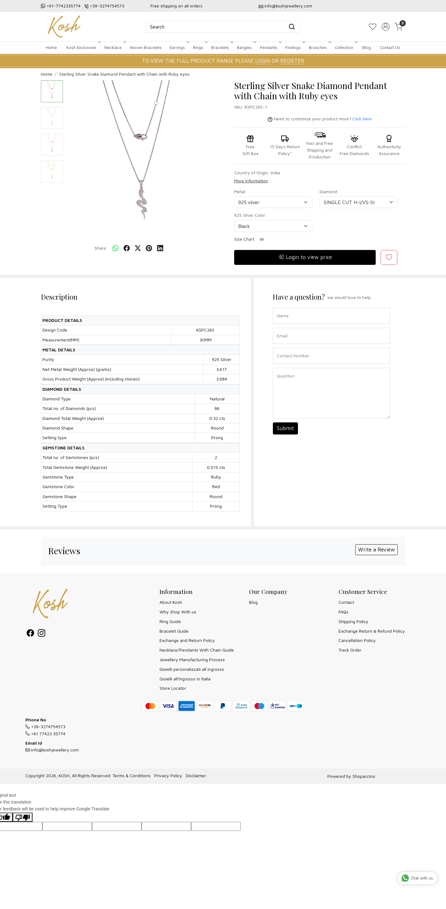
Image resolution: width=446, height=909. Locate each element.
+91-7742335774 (63, 5)
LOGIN (262, 61)
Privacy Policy (168, 775)
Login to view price (305, 257)
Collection (345, 47)
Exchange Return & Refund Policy (372, 631)
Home (51, 47)
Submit (285, 428)
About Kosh (171, 602)
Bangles (246, 47)
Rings (199, 47)
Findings (294, 47)
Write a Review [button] (376, 549)
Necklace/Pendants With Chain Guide (197, 650)
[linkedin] (160, 248)
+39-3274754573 (107, 5)
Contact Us (390, 47)
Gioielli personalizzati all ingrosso (192, 669)
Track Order (350, 650)
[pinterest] (149, 248)
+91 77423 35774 (45, 733)
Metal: (240, 191)
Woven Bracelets (146, 47)
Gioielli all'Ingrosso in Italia (185, 678)
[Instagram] (41, 634)
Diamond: (329, 191)
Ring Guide (170, 621)
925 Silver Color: (250, 215)
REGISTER (292, 61)
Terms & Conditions (131, 775)
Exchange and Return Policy (187, 640)
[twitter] (137, 248)
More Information (251, 180)
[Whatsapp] (115, 248)
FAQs (343, 611)
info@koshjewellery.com (288, 5)
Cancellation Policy (357, 640)
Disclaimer (196, 775)
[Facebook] (30, 634)
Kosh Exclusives (82, 47)
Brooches (319, 47)
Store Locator (173, 688)
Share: (100, 248)
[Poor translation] (23, 817)
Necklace (114, 47)
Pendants (270, 47)
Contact (346, 602)
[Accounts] (385, 27)
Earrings (179, 47)
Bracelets (221, 47)
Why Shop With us (178, 611)
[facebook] (126, 248)
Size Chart (251, 239)
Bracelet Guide (174, 631)
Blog (366, 47)
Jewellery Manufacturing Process (192, 659)
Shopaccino (363, 776)
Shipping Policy (353, 621)
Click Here (362, 118)
